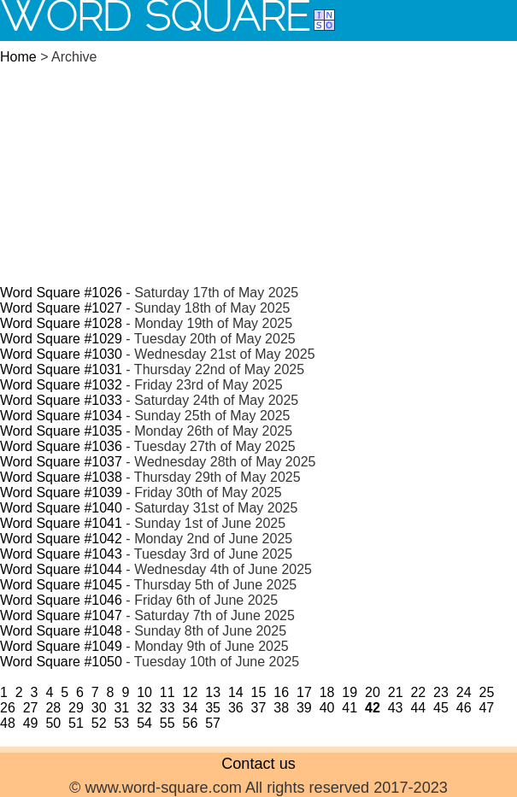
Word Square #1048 (61, 631)
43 (395, 707)
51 (76, 723)
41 (349, 707)
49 (30, 723)
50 (53, 723)
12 (190, 692)
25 (486, 692)
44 (418, 707)
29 (76, 707)
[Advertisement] (258, 165)
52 (99, 723)
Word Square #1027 (61, 308)
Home (18, 57)
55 (167, 723)
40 (327, 707)
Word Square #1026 (61, 292)
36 (236, 707)
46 (464, 707)
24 (464, 692)
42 (372, 707)
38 (281, 707)
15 (259, 692)
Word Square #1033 (61, 400)
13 (212, 692)
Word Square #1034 (61, 415)
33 (167, 707)
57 (212, 723)
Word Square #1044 (61, 569)
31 (121, 707)
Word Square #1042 (61, 538)
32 (144, 707)
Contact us (258, 763)
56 (190, 723)
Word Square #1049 (61, 646)
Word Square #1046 (61, 600)
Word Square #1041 (61, 523)
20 (372, 692)
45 (441, 707)
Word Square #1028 (61, 323)
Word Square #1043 (61, 554)
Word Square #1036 (61, 446)
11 (167, 692)
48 (7, 723)
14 (236, 692)
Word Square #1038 (61, 477)
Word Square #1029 (61, 338)
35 (212, 707)
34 (190, 707)
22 (418, 692)
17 (304, 692)
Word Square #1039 (61, 492)
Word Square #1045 (61, 584)
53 (121, 723)
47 (486, 707)
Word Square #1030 (61, 354)
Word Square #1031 (61, 369)
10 (144, 692)
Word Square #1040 (61, 508)
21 (395, 692)
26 (7, 707)
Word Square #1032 (61, 385)
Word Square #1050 (61, 661)
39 (304, 707)
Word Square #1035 (61, 431)
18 (327, 692)
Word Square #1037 (61, 461)
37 (259, 707)
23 (441, 692)
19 (349, 692)
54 (144, 723)
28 (53, 707)
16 (281, 692)
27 (30, 707)
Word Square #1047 (61, 615)
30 (99, 707)
